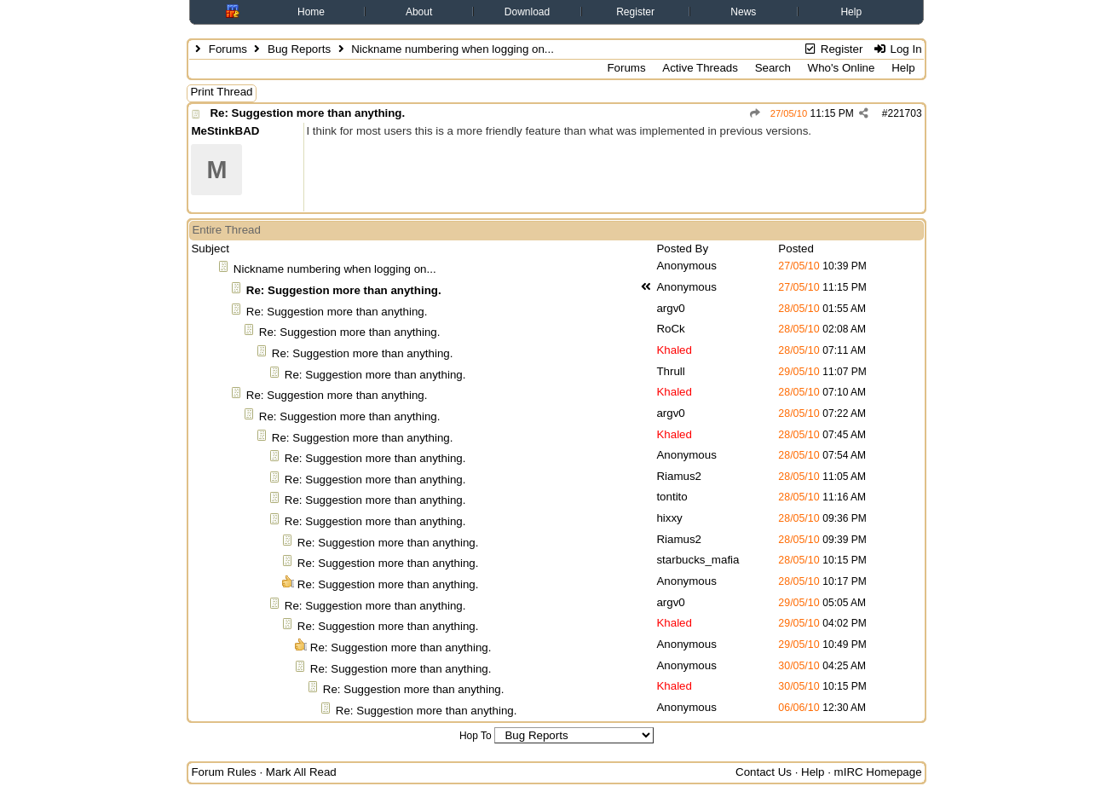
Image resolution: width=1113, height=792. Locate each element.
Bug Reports (299, 49)
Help (851, 12)
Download (527, 12)
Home (311, 12)
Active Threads (700, 67)
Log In (897, 49)
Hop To (475, 736)
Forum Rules (223, 772)
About (419, 12)
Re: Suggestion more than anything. (307, 113)
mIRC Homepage (878, 772)
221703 (905, 113)
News (743, 12)
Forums (228, 49)
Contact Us (763, 772)
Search (773, 67)
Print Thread (221, 91)
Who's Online (841, 67)
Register (635, 12)
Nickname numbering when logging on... (335, 269)
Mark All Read (301, 772)
